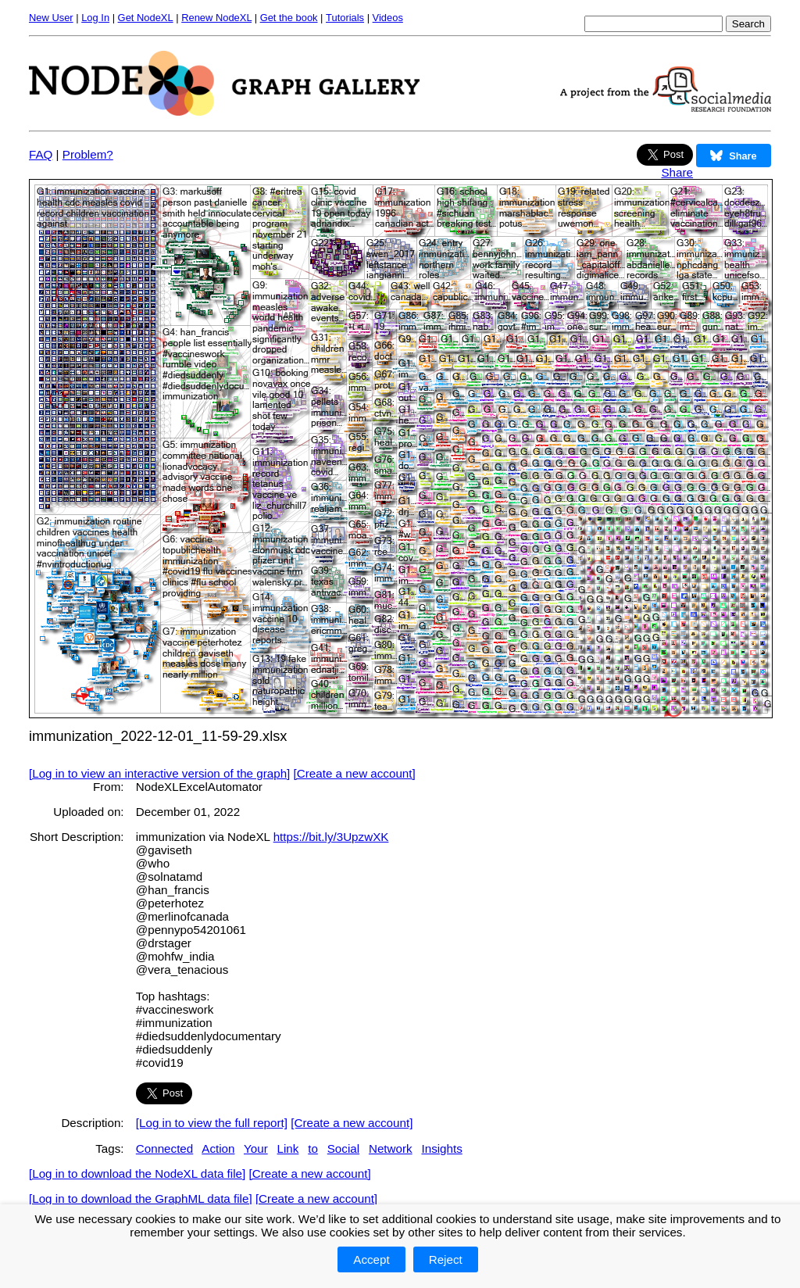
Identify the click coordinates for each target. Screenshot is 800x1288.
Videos (388, 17)
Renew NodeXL (216, 17)
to (313, 1148)
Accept (371, 1259)
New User (51, 17)
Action (218, 1148)
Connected (164, 1148)
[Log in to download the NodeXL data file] (137, 1173)
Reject (445, 1259)
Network (390, 1148)
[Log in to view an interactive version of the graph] (159, 773)
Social (343, 1148)
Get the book (289, 17)
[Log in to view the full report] (212, 1122)
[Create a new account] (355, 773)
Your (256, 1148)
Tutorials (345, 17)
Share (677, 172)
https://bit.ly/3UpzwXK (331, 836)
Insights (441, 1148)
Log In (95, 17)
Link (288, 1148)
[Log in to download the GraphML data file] (140, 1198)
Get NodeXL (145, 17)
